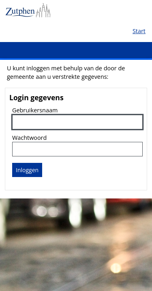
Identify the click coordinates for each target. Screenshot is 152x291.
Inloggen (27, 170)
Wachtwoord (29, 137)
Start (139, 31)
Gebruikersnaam (35, 110)
